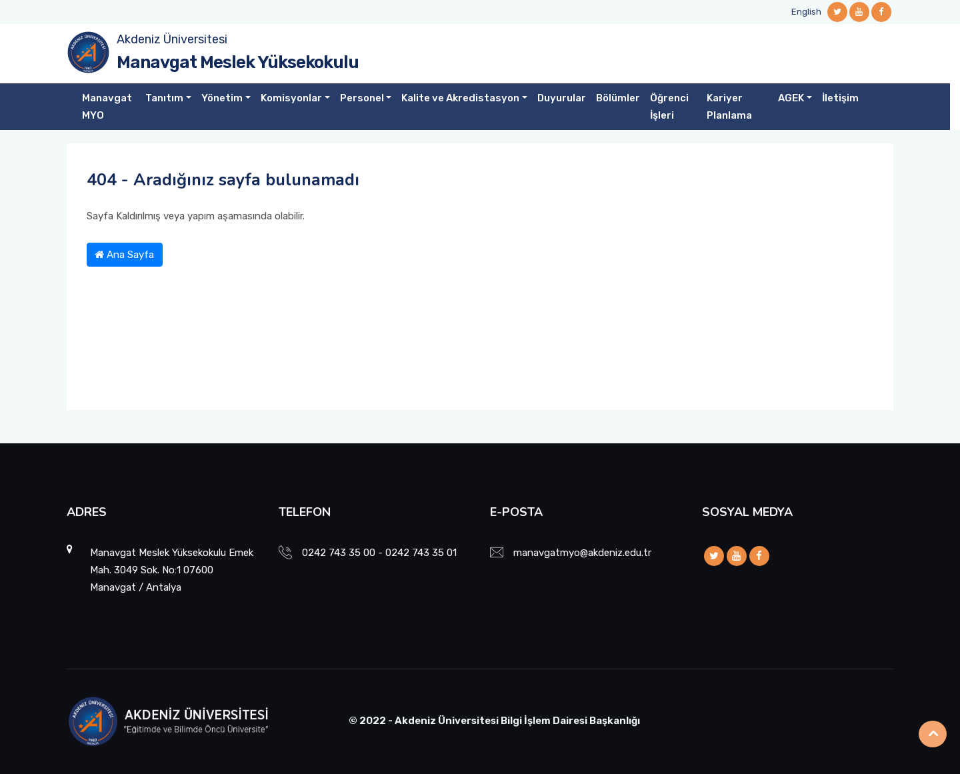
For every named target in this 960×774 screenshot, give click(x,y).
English (806, 12)
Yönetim (222, 98)
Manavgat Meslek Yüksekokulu (238, 62)
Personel (362, 98)
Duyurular (561, 98)
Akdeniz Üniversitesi (172, 39)
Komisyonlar (291, 98)
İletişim (840, 98)
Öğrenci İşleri (669, 106)
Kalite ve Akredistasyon (460, 98)
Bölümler (618, 98)
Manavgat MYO (107, 106)
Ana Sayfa (124, 255)
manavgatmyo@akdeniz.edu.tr (582, 553)
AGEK (791, 98)
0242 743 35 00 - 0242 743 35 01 (379, 553)
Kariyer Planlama (729, 106)
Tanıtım (164, 98)
